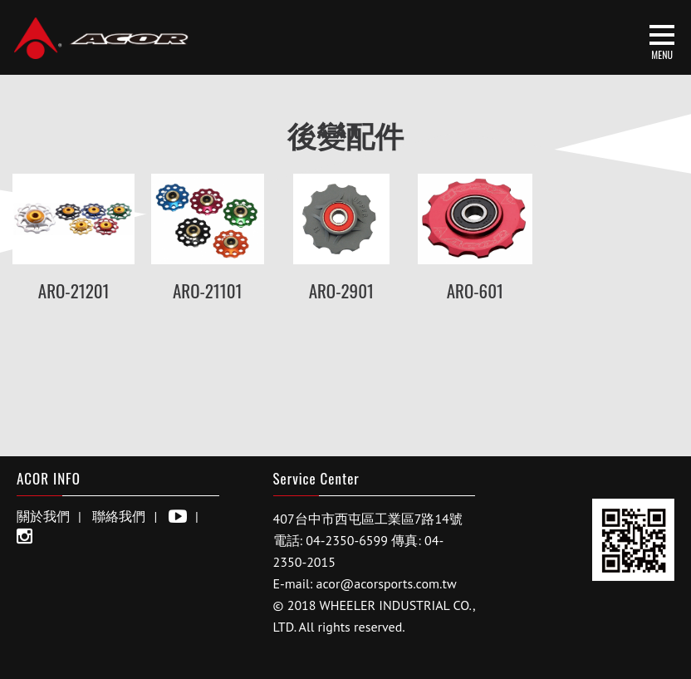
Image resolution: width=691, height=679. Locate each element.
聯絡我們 (118, 516)
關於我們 (43, 516)
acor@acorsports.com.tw (386, 583)
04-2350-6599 (347, 540)
